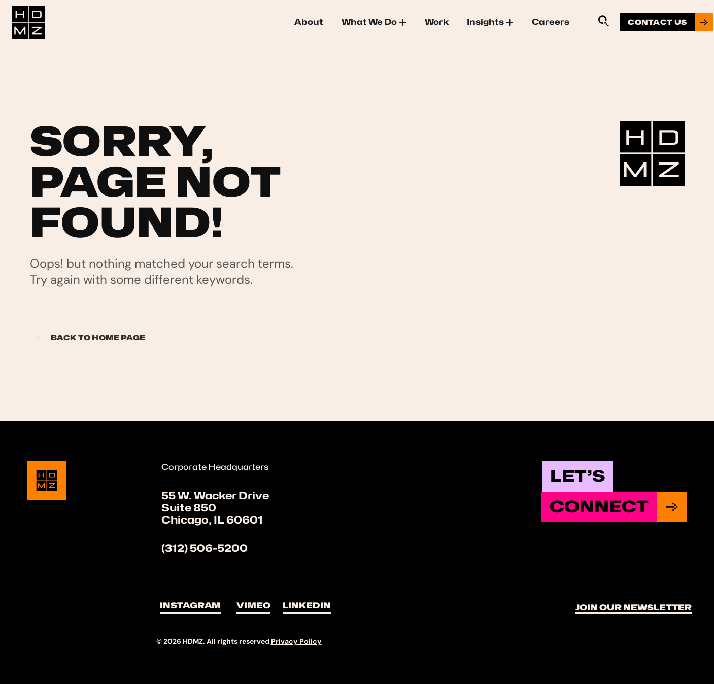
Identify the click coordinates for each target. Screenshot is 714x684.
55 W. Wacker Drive (215, 496)
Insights (490, 22)
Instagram (190, 605)
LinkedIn (307, 605)
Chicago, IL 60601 (212, 520)
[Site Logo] (28, 21)
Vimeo (253, 605)
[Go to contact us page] (666, 22)
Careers (550, 22)
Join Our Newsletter (633, 607)
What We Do (374, 22)
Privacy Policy (296, 641)
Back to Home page (88, 337)
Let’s (577, 476)
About (308, 22)
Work (437, 22)
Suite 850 (188, 508)
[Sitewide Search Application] (603, 20)
